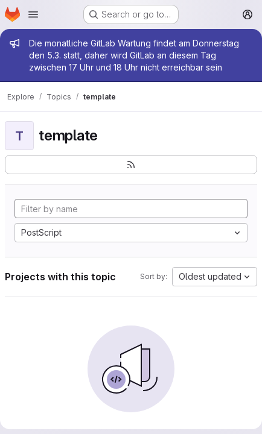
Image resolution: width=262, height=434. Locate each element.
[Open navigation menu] (33, 14)
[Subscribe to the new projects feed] (131, 164)
